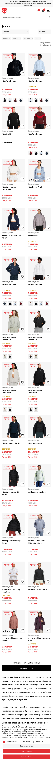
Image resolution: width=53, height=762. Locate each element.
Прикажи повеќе (26, 668)
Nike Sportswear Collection (9, 391)
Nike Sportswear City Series (11, 493)
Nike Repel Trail (35, 187)
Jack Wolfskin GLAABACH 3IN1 (39, 639)
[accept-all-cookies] (26, 756)
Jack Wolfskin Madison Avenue (12, 639)
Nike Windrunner (9, 81)
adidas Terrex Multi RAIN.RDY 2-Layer (36, 541)
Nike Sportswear (35, 443)
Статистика (26, 742)
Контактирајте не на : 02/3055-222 (26, 3)
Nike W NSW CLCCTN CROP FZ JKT (13, 236)
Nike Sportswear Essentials (9, 338)
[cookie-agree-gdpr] (26, 751)
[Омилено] (37, 11)
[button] (26, 17)
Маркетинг (39, 742)
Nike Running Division (11, 443)
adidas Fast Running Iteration (11, 590)
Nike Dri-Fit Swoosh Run (38, 589)
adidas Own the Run (37, 492)
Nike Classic (33, 235)
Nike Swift (6, 134)
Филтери (44, 32)
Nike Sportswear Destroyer (9, 188)
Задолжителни (11, 742)
